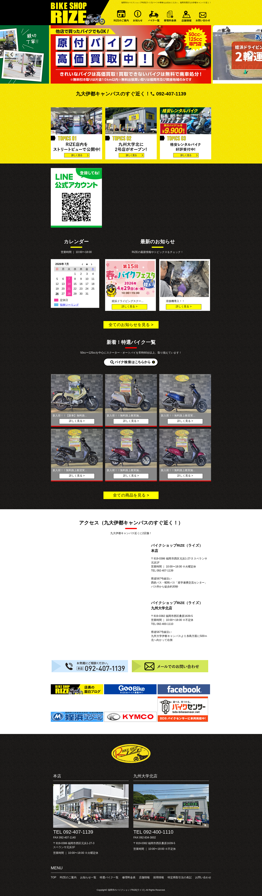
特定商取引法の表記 (180, 877)
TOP (53, 877)
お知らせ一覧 (137, 15)
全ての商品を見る (129, 495)
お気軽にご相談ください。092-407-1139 (91, 666)
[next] (250, 54)
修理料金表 (170, 15)
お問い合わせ (203, 15)
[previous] (12, 54)
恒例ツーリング (69, 304)
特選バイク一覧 (154, 15)
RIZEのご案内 (121, 15)
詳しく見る (128, 306)
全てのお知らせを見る (129, 324)
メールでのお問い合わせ (171, 666)
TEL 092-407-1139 (73, 832)
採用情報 (158, 877)
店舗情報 (186, 15)
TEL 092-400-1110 (153, 832)
